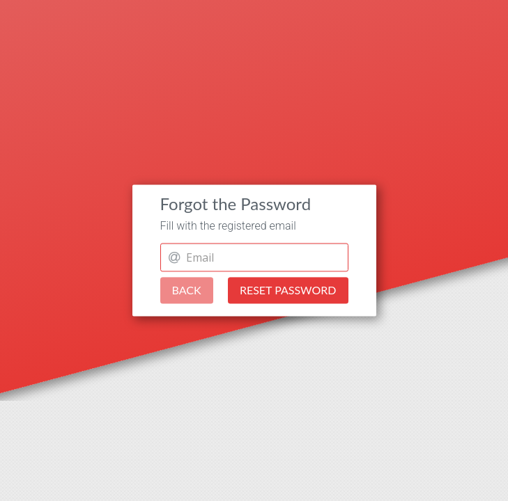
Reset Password (288, 290)
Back (186, 290)
